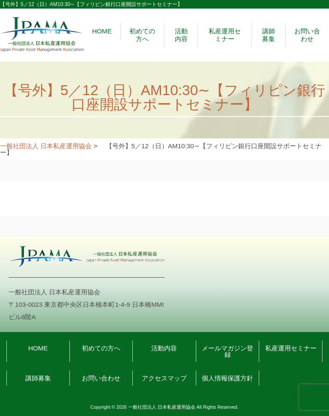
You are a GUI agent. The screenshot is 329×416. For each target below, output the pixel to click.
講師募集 (268, 34)
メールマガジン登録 (227, 351)
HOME (102, 31)
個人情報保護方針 (227, 378)
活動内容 (181, 34)
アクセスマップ (164, 378)
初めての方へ (142, 34)
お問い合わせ (307, 34)
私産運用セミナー (225, 34)
